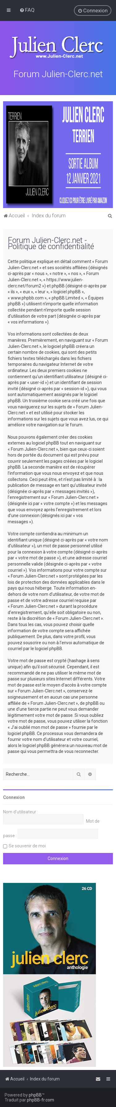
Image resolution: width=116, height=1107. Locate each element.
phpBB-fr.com (40, 1099)
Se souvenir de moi (27, 845)
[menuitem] (27, 10)
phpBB (35, 1094)
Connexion (14, 796)
